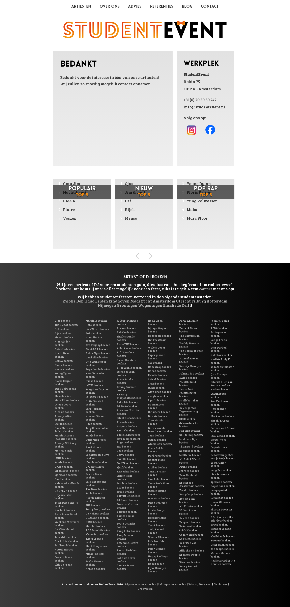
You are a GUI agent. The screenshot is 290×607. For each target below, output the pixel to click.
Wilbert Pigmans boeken (127, 322)
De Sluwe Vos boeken (187, 544)
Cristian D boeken (97, 397)
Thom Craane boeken (94, 540)
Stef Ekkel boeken (128, 463)
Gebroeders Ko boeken (188, 424)
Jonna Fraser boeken (157, 473)
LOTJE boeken (94, 385)
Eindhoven (119, 301)
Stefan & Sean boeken (126, 373)
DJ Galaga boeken (221, 498)
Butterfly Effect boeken (96, 441)
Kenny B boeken (189, 451)
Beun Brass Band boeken (66, 516)
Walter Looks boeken (157, 349)
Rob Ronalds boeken (156, 542)
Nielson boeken (220, 389)
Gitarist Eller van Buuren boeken (221, 383)
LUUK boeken (63, 458)
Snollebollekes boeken (188, 402)
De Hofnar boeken (97, 513)
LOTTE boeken (63, 424)
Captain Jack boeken (218, 449)
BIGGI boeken (219, 524)
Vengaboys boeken (191, 494)
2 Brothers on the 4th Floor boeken (221, 518)
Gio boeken (155, 362)
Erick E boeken (188, 530)
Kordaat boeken (65, 510)
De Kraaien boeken (222, 544)
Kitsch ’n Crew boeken (219, 422)
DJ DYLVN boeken (66, 491)
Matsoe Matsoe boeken (220, 554)
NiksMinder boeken (62, 343)
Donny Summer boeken (126, 388)
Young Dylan (199, 183)
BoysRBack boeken (222, 486)
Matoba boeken (95, 526)
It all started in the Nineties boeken (222, 562)
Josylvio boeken (158, 396)
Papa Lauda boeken (98, 369)
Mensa (131, 218)
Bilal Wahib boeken (129, 367)
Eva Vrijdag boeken (98, 345)
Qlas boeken (62, 320)
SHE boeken (93, 505)
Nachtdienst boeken (62, 354)
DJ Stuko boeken (127, 406)
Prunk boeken (188, 466)
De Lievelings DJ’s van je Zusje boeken (222, 456)
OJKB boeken (156, 388)
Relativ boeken (157, 375)
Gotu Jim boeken (65, 349)
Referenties (161, 7)
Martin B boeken (96, 320)
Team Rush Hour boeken (158, 485)
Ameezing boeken (128, 471)
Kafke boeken (125, 487)
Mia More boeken (159, 498)
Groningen (127, 305)
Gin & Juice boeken (67, 541)
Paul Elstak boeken (222, 435)
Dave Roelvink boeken (188, 476)
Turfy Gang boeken (98, 509)
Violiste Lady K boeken (220, 360)
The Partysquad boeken (189, 337)
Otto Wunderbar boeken (96, 363)
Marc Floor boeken (67, 400)
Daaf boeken (63, 479)
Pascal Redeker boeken (127, 552)
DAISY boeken (188, 378)
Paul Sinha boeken (129, 434)
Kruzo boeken (126, 422)
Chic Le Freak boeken (63, 566)
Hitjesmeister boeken (63, 496)
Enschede (172, 305)
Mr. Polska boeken (191, 506)
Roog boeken (156, 564)
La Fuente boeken (190, 539)
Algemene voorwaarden (140, 584)
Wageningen (150, 305)
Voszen (70, 218)
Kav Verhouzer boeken (220, 402)
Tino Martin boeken (156, 422)
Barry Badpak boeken (188, 568)
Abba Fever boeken (129, 348)
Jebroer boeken (189, 471)
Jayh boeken (156, 435)
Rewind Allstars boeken (127, 544)
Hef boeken (124, 446)
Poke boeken (94, 333)
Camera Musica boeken (64, 558)
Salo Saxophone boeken (96, 483)
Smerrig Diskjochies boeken (129, 396)
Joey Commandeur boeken (97, 429)
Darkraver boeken (160, 455)
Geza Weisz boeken (191, 534)
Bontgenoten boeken (156, 406)
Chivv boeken (125, 455)
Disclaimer (220, 584)
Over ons (109, 7)
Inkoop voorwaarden (172, 584)
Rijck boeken (63, 333)
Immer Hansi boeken (125, 477)
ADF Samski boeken (98, 530)
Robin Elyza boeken (98, 353)
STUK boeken (187, 419)
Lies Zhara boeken (97, 329)
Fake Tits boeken (127, 402)
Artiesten (81, 7)
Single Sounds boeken (126, 338)
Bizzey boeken (157, 439)
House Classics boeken (220, 503)
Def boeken (62, 329)
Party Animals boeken (188, 322)
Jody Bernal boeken (156, 531)
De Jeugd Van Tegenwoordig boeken (188, 411)
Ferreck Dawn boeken (188, 329)
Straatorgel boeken (67, 470)
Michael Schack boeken (220, 530)
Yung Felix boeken (128, 531)
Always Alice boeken (63, 417)
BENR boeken (94, 522)
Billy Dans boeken (97, 518)
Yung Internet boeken (126, 536)
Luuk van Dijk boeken (188, 440)
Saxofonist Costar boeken (222, 368)
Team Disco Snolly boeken (66, 504)
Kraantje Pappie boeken (189, 556)
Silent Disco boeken (129, 418)
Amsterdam (164, 301)
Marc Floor (197, 218)
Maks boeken (63, 396)
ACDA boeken (219, 328)
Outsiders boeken (159, 412)
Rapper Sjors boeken (156, 461)
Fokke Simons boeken (94, 563)
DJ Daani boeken (127, 500)
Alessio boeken (64, 412)
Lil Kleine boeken (190, 455)
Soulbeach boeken (66, 545)
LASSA (69, 201)
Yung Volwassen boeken (65, 390)
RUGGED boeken (220, 540)
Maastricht (141, 301)
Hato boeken (94, 325)
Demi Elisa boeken (97, 357)
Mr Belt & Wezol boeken (189, 460)
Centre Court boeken (63, 406)
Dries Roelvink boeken (157, 504)
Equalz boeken (157, 400)
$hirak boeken (157, 379)
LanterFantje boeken (156, 511)
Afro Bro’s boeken (159, 392)
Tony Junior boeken (218, 464)
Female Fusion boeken (219, 322)
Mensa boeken (64, 337)
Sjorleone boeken (66, 475)
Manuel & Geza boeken (189, 360)
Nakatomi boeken (221, 355)
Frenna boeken (126, 328)
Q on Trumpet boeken (219, 376)
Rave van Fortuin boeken (128, 412)
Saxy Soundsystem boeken (97, 391)
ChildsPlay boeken (191, 435)
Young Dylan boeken (63, 375)
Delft (186, 305)
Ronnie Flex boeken (187, 500)
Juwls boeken (63, 462)
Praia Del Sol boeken (156, 449)
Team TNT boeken (128, 344)
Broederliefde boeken (157, 519)
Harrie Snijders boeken (96, 499)
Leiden (101, 301)
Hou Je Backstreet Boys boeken (128, 440)
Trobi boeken (94, 493)
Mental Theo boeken (218, 441)
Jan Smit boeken (189, 430)
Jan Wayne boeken (222, 549)
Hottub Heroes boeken (64, 551)
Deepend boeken (189, 522)
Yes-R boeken (156, 525)
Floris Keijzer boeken (63, 382)
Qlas (129, 183)
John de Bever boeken (126, 559)
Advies (135, 7)
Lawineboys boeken (218, 395)
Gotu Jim (71, 183)
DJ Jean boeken (189, 518)
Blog (187, 7)
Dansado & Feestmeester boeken (187, 393)
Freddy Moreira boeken (189, 345)
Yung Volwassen (202, 201)
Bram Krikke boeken (125, 381)
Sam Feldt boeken (159, 479)
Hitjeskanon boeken (218, 410)
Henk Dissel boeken (155, 322)
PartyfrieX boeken (129, 496)
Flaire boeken (63, 365)
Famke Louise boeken (125, 517)
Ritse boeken (94, 424)
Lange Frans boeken (218, 341)
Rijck (130, 209)
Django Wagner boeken (158, 329)
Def (128, 201)
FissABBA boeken (97, 349)
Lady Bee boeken (221, 470)
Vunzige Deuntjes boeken (190, 367)
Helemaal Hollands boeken (67, 485)
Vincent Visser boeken (95, 417)
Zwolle (69, 301)
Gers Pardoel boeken (218, 349)
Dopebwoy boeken (159, 367)
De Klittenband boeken (64, 531)
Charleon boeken (97, 462)
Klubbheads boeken (222, 536)
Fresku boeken (188, 490)
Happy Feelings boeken (158, 558)
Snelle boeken (126, 430)
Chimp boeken (157, 371)
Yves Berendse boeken (95, 375)
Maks (192, 209)
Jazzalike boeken (66, 537)
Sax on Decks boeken (94, 475)
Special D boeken (221, 482)
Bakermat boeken (190, 526)
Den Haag (85, 301)
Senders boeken (127, 483)
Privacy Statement (199, 584)
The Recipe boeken (222, 416)
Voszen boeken (64, 369)
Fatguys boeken (127, 511)
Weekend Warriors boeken (67, 523)
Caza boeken (125, 450)
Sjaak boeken (125, 467)
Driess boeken (64, 466)
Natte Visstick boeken (95, 402)
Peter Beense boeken (156, 550)
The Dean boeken (97, 489)
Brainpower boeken (218, 333)
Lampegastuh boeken (219, 491)
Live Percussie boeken (219, 475)
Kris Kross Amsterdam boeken (191, 484)
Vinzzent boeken (190, 562)
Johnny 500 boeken (191, 373)
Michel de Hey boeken (95, 555)
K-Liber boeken (157, 467)
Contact (210, 7)
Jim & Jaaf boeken (66, 325)
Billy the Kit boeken (191, 550)
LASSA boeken (64, 361)
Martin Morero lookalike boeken (66, 437)
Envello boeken (126, 459)
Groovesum (145, 589)
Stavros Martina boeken (127, 505)
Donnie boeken (157, 416)
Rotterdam (217, 301)
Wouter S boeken (158, 537)
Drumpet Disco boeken (95, 468)
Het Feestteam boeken (157, 341)
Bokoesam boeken (159, 335)
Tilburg (199, 301)
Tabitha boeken (127, 332)
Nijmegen (107, 305)
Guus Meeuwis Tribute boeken (64, 429)
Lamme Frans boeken (125, 567)
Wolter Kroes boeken (187, 511)
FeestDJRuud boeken (187, 383)
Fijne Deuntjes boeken (157, 569)
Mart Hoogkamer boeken (97, 547)
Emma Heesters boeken (126, 361)
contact (205, 288)
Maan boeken (125, 491)
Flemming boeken (97, 534)
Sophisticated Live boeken (97, 456)
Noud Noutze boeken (94, 339)
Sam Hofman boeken (94, 410)
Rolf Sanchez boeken (125, 354)
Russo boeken (94, 381)
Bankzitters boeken (93, 449)
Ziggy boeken (156, 383)
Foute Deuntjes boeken (126, 525)
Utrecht (183, 301)
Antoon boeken (95, 569)
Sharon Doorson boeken (221, 511)
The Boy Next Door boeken (191, 352)
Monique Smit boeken (63, 452)
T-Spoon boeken (127, 426)
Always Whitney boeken (65, 444)
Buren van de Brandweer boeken (160, 429)
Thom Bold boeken (191, 446)
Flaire (69, 209)
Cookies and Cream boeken (222, 429)
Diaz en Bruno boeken (157, 492)
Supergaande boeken (156, 356)
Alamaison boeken (160, 444)
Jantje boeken (94, 435)
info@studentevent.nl (204, 107)
